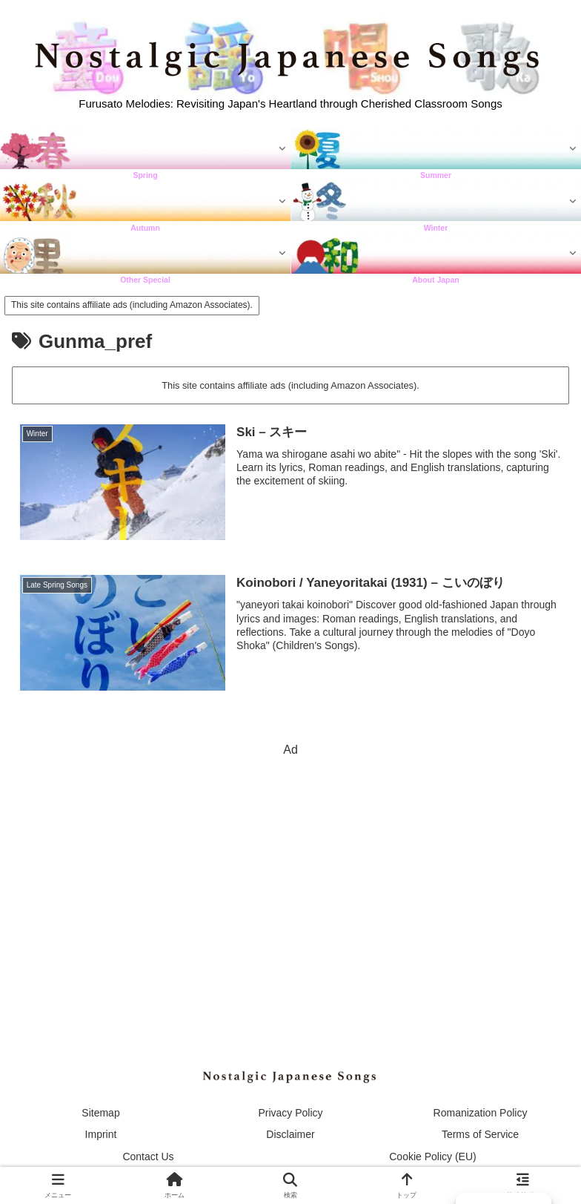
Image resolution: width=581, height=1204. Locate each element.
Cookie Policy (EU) (432, 1156)
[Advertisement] (290, 865)
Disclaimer (290, 1134)
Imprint (101, 1134)
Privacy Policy (290, 1113)
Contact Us (147, 1156)
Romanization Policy (481, 1113)
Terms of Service (480, 1134)
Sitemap (100, 1113)
